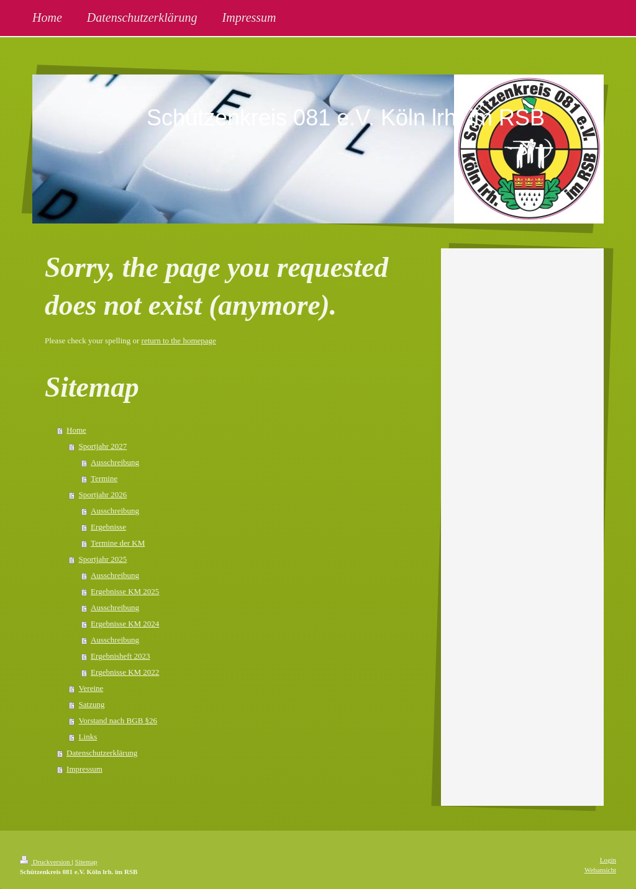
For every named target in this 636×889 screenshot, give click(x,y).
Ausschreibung (115, 462)
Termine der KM (118, 543)
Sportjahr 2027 (103, 446)
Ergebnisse (108, 526)
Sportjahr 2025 (103, 559)
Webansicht (600, 869)
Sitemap (86, 861)
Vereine (91, 688)
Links (88, 736)
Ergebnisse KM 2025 (125, 591)
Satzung (92, 704)
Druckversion (45, 861)
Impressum (84, 769)
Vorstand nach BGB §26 (118, 720)
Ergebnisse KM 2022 (125, 672)
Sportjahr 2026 (103, 494)
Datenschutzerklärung (101, 752)
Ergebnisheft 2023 (120, 656)
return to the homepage (179, 340)
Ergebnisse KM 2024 (125, 623)
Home (76, 430)
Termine (104, 478)
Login (608, 860)
